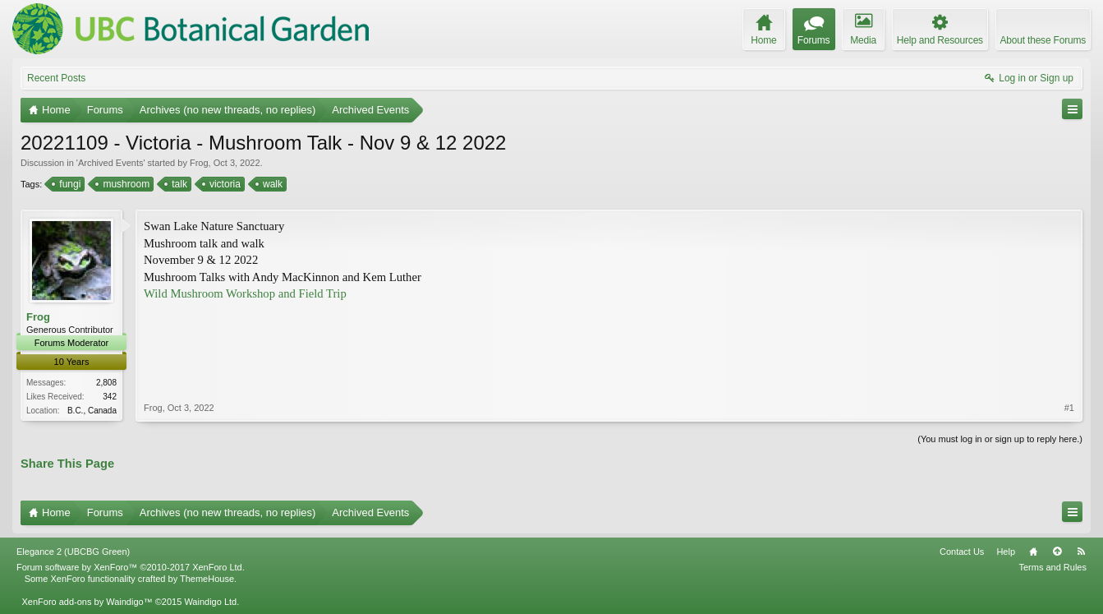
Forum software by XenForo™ (130, 567)
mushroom (124, 184)
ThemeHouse (207, 579)
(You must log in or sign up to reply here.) (999, 439)
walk (271, 184)
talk (178, 184)
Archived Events (110, 163)
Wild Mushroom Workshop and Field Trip (245, 293)
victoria (224, 184)
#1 (1069, 408)
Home (1033, 551)
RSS (1081, 551)
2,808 (106, 382)
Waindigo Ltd (210, 602)
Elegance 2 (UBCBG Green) (73, 551)
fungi (68, 184)
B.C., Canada (92, 410)
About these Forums (1043, 40)
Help (1005, 551)
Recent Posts (56, 78)
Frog (199, 163)
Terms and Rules (1052, 567)
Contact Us (962, 551)
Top (1057, 551)
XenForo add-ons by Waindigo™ (86, 602)
